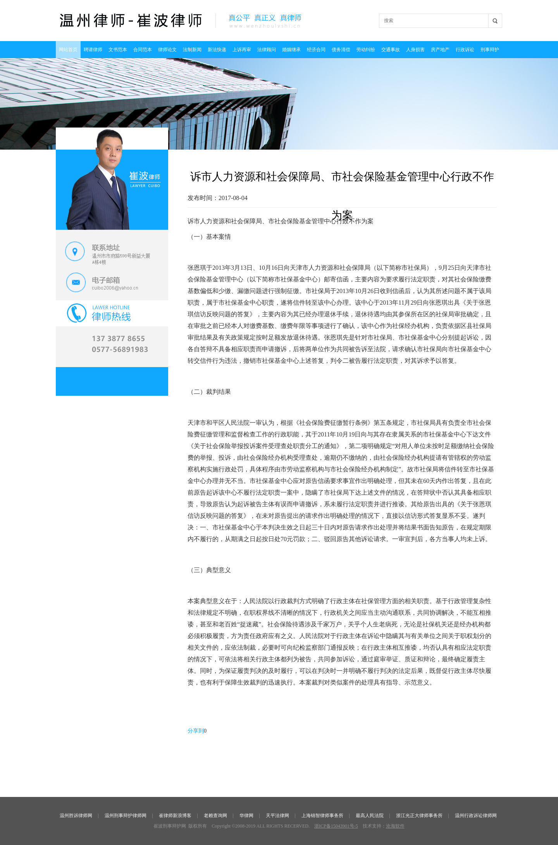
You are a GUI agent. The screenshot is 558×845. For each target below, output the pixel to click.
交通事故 (390, 49)
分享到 (196, 731)
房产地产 (440, 49)
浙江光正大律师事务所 (419, 815)
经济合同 (316, 49)
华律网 (246, 815)
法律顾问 (266, 49)
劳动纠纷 (365, 49)
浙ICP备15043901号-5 (336, 826)
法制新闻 (192, 49)
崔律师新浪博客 (175, 815)
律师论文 (167, 49)
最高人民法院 (370, 815)
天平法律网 (277, 815)
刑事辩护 (489, 49)
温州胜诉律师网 (76, 815)
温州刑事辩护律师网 (125, 815)
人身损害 (415, 49)
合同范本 (142, 49)
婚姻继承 (291, 49)
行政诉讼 (465, 49)
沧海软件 (395, 826)
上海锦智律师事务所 (322, 815)
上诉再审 (241, 49)
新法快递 (217, 49)
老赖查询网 (215, 815)
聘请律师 (93, 49)
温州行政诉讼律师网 (476, 815)
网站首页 (68, 49)
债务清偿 (341, 49)
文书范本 (117, 49)
